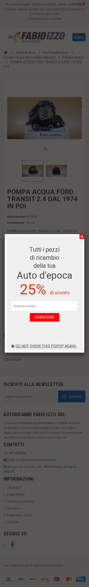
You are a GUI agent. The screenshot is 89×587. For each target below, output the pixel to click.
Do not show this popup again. (43, 346)
